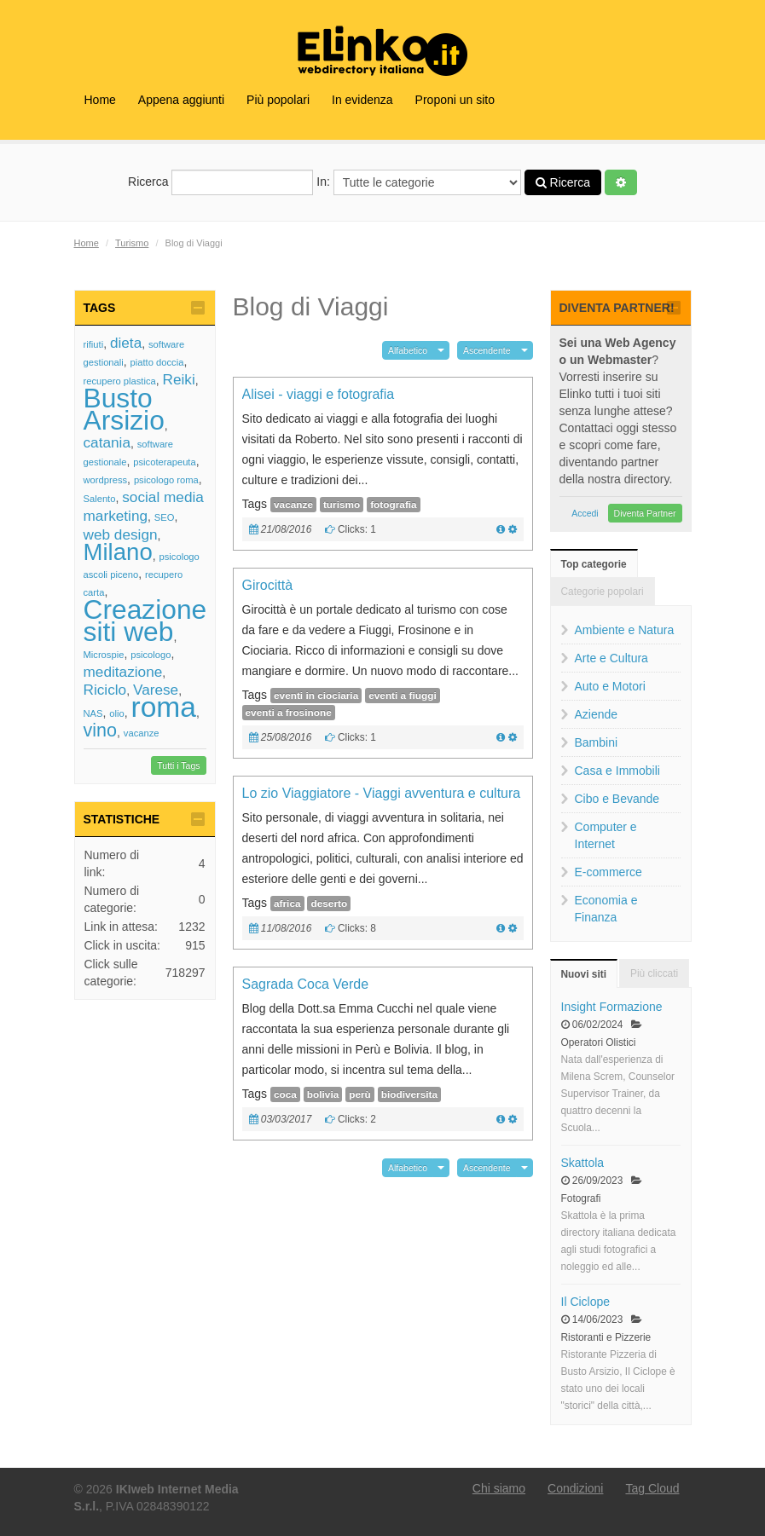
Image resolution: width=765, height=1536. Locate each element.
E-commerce (608, 872)
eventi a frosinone (289, 713)
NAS (93, 713)
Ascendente (486, 350)
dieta (126, 342)
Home (100, 100)
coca (285, 1094)
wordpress (106, 480)
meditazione (123, 671)
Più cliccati (654, 973)
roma (164, 707)
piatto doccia (157, 362)
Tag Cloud (652, 1488)
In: (418, 182)
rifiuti (94, 344)
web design (121, 534)
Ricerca (220, 182)
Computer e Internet (606, 835)
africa (287, 903)
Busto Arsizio (124, 409)
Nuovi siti (584, 974)
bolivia (323, 1094)
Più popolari (278, 100)
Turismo (131, 243)
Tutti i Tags (178, 765)
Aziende (596, 714)
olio (116, 713)
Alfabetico (407, 350)
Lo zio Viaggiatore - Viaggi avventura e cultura (381, 793)
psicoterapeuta (164, 462)
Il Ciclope (586, 1301)
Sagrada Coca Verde (305, 984)
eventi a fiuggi (402, 696)
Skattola (583, 1162)
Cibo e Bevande (617, 799)
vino (101, 730)
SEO (164, 517)
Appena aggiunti (181, 100)
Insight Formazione (612, 1006)
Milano (118, 552)
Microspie (104, 655)
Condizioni (575, 1488)
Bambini (596, 742)
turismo (341, 505)
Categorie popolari (602, 592)
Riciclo (105, 689)
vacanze (141, 733)
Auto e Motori (610, 686)
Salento (100, 499)
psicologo (150, 655)
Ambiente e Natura (625, 630)
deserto (328, 903)
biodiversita (409, 1094)
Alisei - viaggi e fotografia (318, 394)
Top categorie (594, 564)
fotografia (393, 505)
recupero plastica (120, 381)
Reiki (178, 379)
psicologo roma (166, 480)
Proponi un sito (455, 100)
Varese (155, 689)
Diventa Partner (645, 513)
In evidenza (362, 100)
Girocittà (267, 585)
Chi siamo (498, 1488)
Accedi (585, 513)
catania (107, 442)
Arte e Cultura (611, 658)
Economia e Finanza (606, 908)
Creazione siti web (145, 620)
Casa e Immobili (617, 770)
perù (360, 1094)
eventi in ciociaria (316, 696)
